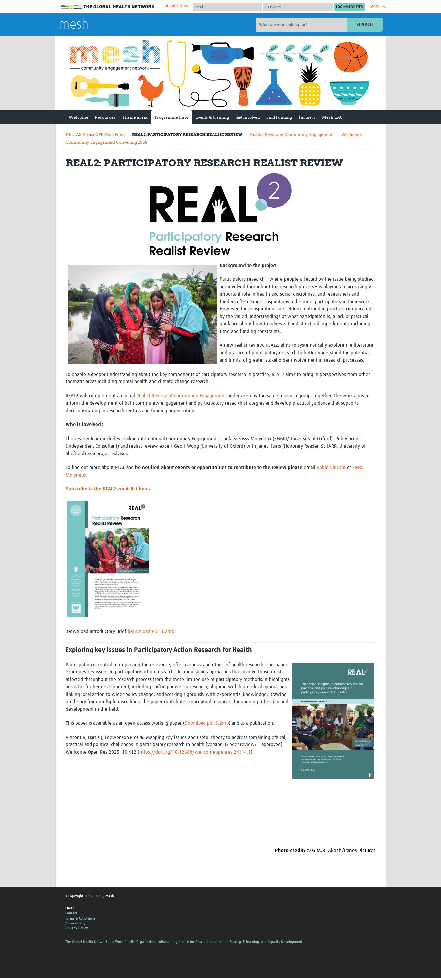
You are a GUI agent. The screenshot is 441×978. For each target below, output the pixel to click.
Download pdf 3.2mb (207, 723)
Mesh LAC (332, 117)
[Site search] (302, 25)
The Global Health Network (108, 7)
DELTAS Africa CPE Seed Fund (95, 134)
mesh (73, 25)
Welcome (78, 117)
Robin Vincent (331, 467)
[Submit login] (349, 7)
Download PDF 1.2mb (151, 631)
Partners (307, 117)
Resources (105, 117)
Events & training (212, 117)
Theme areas (135, 117)
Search (364, 24)
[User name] (227, 7)
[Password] (298, 7)
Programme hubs (172, 117)
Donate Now (176, 6)
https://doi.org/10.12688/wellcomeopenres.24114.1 (195, 752)
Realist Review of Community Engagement (292, 134)
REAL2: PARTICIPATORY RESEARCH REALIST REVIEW (187, 134)
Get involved (248, 117)
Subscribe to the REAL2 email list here (107, 489)
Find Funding (279, 117)
